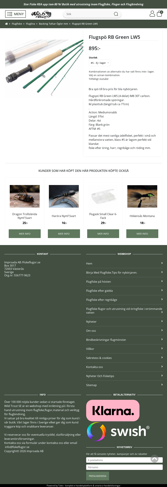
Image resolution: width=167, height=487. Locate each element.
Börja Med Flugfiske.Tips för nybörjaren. (124, 272)
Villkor (124, 349)
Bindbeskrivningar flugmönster (124, 340)
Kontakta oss (124, 367)
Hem (124, 263)
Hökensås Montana (142, 216)
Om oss (124, 331)
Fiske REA (36, 4)
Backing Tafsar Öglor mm (53, 23)
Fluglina (30, 23)
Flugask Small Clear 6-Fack (103, 216)
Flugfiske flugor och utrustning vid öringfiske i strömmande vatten (124, 310)
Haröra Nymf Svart (64, 216)
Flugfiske (104, 4)
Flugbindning (134, 4)
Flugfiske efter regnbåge (124, 300)
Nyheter (124, 322)
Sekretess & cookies (124, 358)
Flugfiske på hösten (124, 282)
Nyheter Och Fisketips (124, 376)
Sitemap (124, 385)
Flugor (116, 4)
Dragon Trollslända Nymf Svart (24, 216)
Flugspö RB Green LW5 (85, 23)
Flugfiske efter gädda (124, 291)
